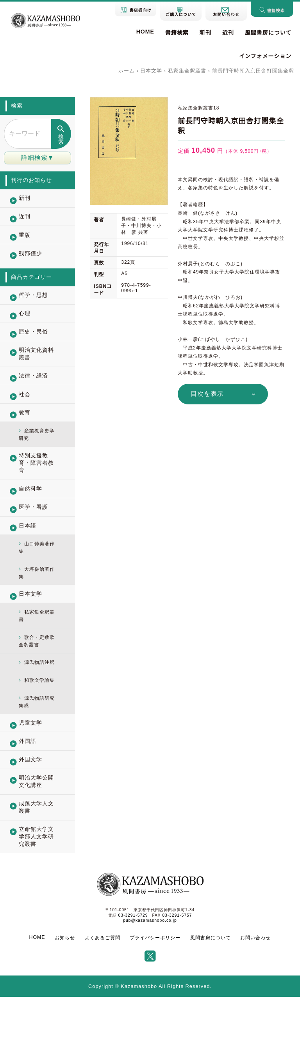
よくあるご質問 (102, 980)
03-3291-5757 (176, 957)
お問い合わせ (255, 980)
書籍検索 (177, 33)
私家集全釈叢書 (187, 71)
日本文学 (151, 71)
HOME (145, 31)
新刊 (205, 33)
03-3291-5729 (133, 957)
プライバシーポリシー (155, 980)
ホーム (126, 71)
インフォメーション (265, 56)
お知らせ (65, 980)
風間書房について (268, 33)
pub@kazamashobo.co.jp (150, 962)
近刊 (228, 33)
